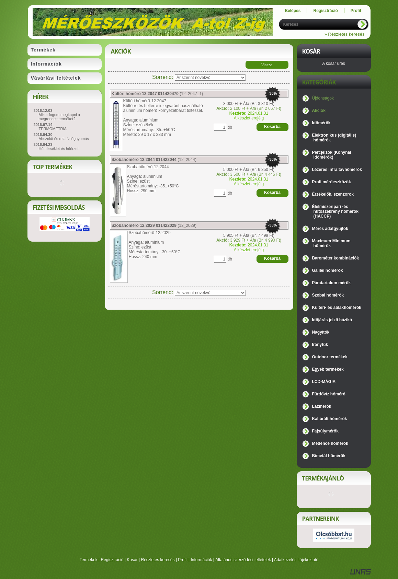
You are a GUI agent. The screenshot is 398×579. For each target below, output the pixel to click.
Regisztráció (112, 559)
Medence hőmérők (330, 443)
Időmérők (321, 122)
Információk (201, 559)
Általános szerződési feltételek (243, 559)
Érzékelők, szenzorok (333, 194)
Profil (182, 559)
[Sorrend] (210, 77)
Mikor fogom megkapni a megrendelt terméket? (59, 117)
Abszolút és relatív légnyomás (64, 139)
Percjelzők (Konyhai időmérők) (331, 155)
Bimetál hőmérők (328, 455)
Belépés (292, 10)
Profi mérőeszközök (331, 182)
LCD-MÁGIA (324, 381)
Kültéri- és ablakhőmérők (336, 307)
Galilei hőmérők (327, 270)
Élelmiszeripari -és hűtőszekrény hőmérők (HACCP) (335, 211)
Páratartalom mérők (331, 282)
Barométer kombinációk (335, 258)
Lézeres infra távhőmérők (337, 169)
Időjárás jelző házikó (332, 319)
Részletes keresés (158, 559)
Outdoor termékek (330, 357)
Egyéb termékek (328, 369)
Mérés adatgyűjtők (330, 228)
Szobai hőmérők (328, 295)
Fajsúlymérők (325, 431)
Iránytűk (320, 344)
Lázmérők (321, 406)
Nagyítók (321, 332)
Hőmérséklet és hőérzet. (59, 149)
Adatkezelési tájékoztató (296, 559)
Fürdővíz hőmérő (328, 394)
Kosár (132, 559)
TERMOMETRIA (53, 129)
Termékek (89, 559)
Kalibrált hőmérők (329, 418)
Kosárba (272, 126)
